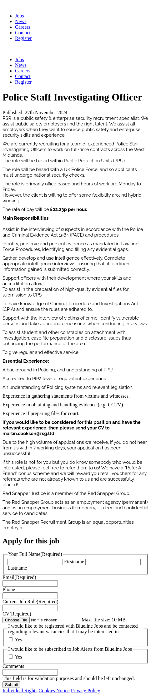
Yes (18, 639)
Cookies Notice (54, 690)
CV (17, 613)
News (20, 21)
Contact (23, 32)
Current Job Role (30, 601)
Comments (13, 666)
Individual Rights (20, 690)
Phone (9, 589)
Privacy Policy (85, 690)
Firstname (74, 561)
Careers (22, 27)
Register (23, 38)
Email (19, 577)
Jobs (19, 15)
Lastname (17, 568)
